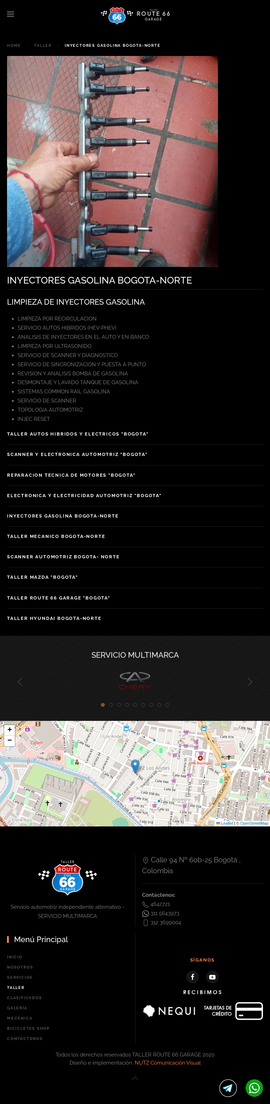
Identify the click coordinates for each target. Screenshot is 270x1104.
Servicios (20, 977)
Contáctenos (25, 1038)
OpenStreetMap (254, 823)
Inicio (14, 957)
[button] (10, 14)
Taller (16, 987)
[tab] (103, 705)
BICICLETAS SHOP (28, 1028)
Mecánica (19, 1018)
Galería (17, 1008)
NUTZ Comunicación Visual (168, 1063)
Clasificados (24, 998)
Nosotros (20, 967)
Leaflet (224, 823)
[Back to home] (135, 16)
